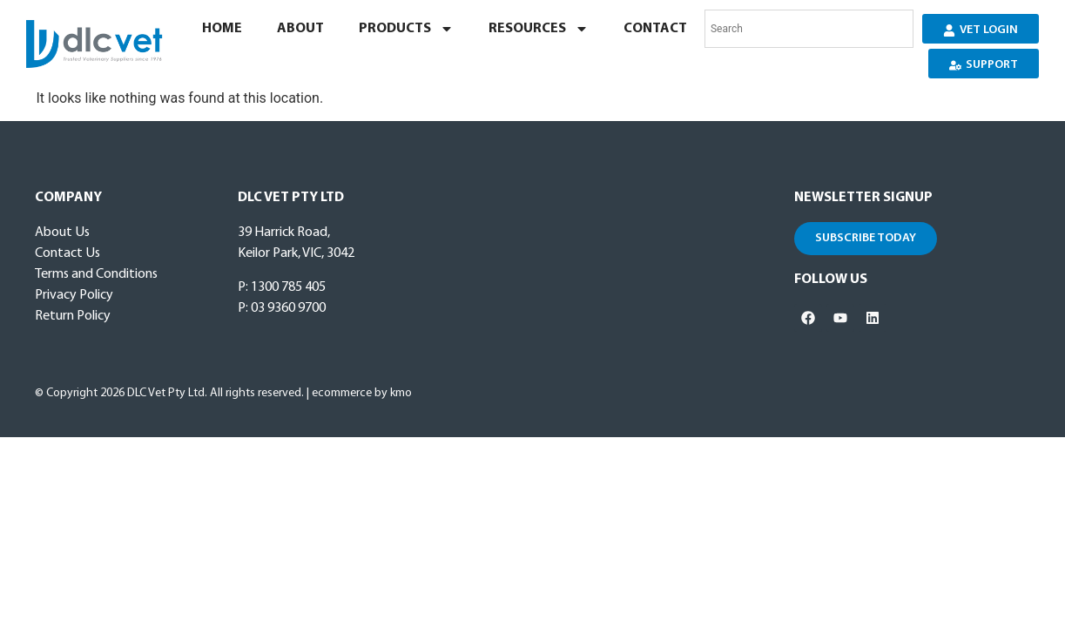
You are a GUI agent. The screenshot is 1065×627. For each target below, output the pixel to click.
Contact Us (67, 253)
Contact (655, 29)
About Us (62, 232)
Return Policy (73, 316)
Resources (539, 28)
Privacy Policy (74, 295)
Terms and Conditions (96, 274)
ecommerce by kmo (362, 393)
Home (222, 29)
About (300, 29)
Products (406, 28)
